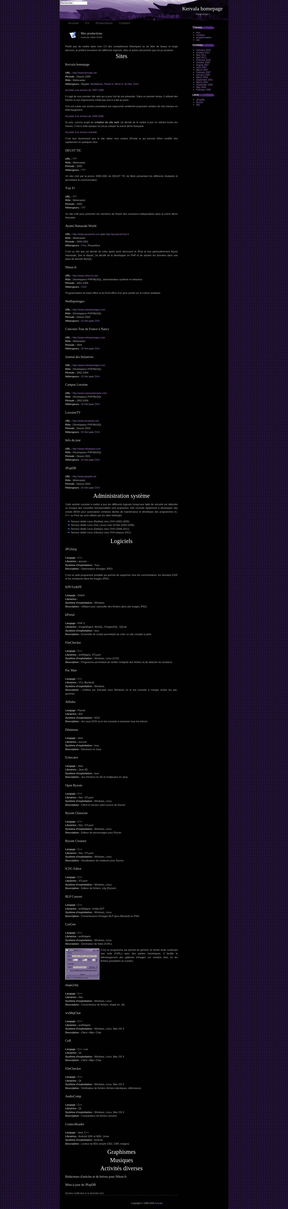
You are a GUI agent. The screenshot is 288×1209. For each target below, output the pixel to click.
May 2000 (201, 87)
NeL (198, 105)
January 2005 (203, 75)
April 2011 (201, 57)
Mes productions (91, 33)
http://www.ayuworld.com (86, 234)
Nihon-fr (119, 84)
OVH (135, 84)
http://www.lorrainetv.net (85, 420)
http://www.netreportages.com (88, 309)
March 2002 (202, 77)
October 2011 (203, 52)
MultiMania (97, 84)
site (198, 40)
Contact (124, 23)
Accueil (73, 23)
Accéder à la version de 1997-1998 (84, 90)
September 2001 (204, 80)
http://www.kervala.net (84, 72)
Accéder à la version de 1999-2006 (84, 116)
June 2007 (201, 67)
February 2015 (203, 50)
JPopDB (200, 100)
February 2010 (203, 60)
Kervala (159, 1203)
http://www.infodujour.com (86, 448)
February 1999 (203, 89)
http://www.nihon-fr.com (85, 275)
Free (83, 245)
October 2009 (203, 62)
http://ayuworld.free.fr (117, 234)
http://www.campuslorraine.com (89, 393)
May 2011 (201, 55)
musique (200, 35)
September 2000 (204, 85)
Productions (104, 23)
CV (87, 23)
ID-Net (128, 84)
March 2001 (202, 82)
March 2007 (202, 70)
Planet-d (108, 84)
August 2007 (202, 65)
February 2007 (203, 72)
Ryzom (199, 102)
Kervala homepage (202, 8)
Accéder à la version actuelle (81, 132)
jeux (198, 32)
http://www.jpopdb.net (84, 476)
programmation (203, 37)
